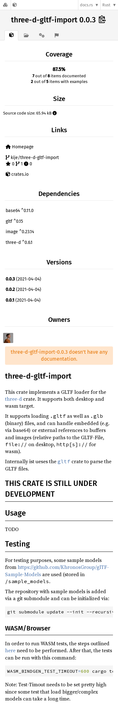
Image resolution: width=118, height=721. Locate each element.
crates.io (17, 174)
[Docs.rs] (5, 5)
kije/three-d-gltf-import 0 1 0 (32, 161)
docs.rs (86, 5)
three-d (13, 398)
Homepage (20, 147)
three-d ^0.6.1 (19, 242)
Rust (106, 5)
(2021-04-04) (23, 279)
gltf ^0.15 (14, 221)
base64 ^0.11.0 (20, 210)
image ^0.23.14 (20, 231)
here (10, 650)
